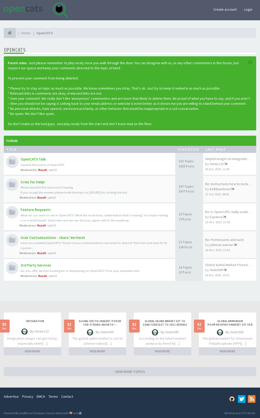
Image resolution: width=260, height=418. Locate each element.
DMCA (41, 396)
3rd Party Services (36, 265)
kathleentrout (220, 189)
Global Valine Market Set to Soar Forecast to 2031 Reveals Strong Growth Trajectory (165, 324)
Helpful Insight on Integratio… (227, 158)
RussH (42, 170)
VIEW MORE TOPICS (130, 371)
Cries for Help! (33, 182)
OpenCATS (15, 50)
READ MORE (32, 351)
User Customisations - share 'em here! (53, 237)
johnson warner (221, 244)
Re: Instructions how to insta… (228, 184)
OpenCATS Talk (33, 159)
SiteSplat (39, 413)
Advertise (11, 396)
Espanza (216, 217)
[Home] (10, 33)
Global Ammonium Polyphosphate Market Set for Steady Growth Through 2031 (230, 324)
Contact (67, 396)
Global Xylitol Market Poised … (228, 265)
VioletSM (216, 270)
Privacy (27, 396)
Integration (35, 321)
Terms (53, 396)
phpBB (23, 413)
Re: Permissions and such (224, 239)
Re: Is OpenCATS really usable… (229, 212)
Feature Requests (36, 209)
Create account (225, 9)
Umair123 (217, 164)
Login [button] (248, 9)
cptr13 (52, 170)
